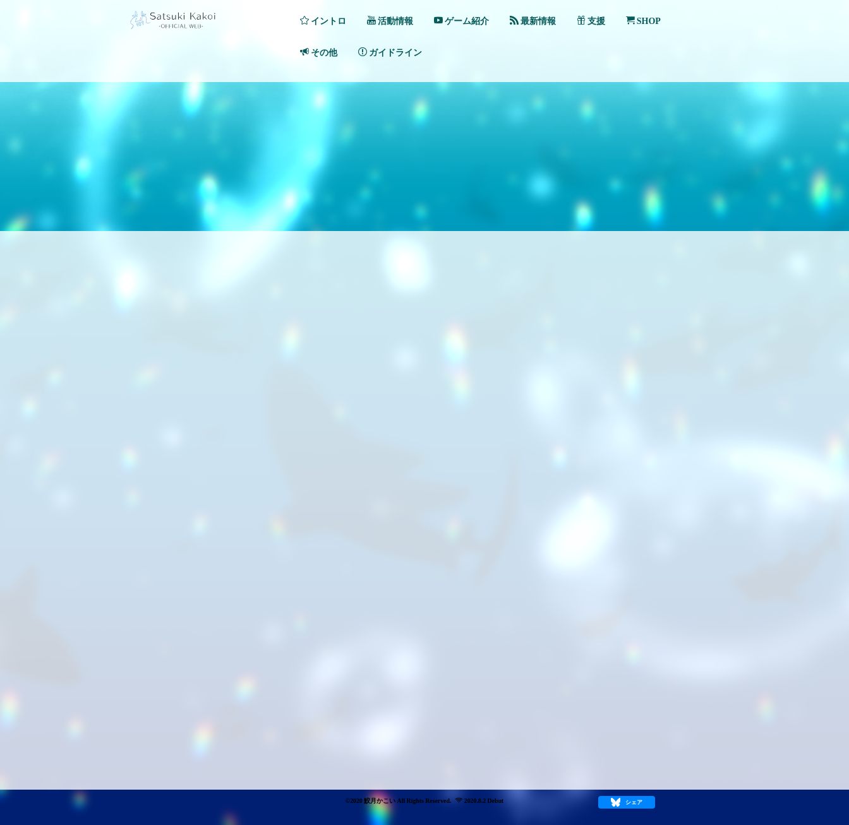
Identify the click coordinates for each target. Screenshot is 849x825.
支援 (591, 21)
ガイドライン (390, 52)
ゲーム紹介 (461, 21)
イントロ (323, 21)
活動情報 (390, 21)
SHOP (643, 21)
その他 (318, 52)
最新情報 (533, 21)
